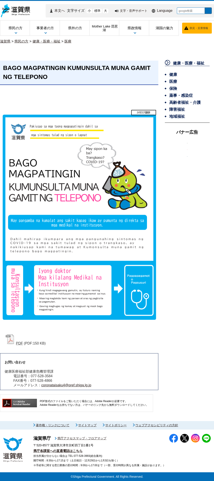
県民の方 (21, 41)
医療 (67, 41)
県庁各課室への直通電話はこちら (58, 451)
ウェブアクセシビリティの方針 (156, 425)
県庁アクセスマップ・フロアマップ (81, 438)
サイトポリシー (116, 425)
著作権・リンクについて (52, 425)
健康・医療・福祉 (46, 41)
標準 (94, 10)
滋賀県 (5, 41)
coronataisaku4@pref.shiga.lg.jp (66, 385)
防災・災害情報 (199, 28)
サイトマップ (87, 425)
